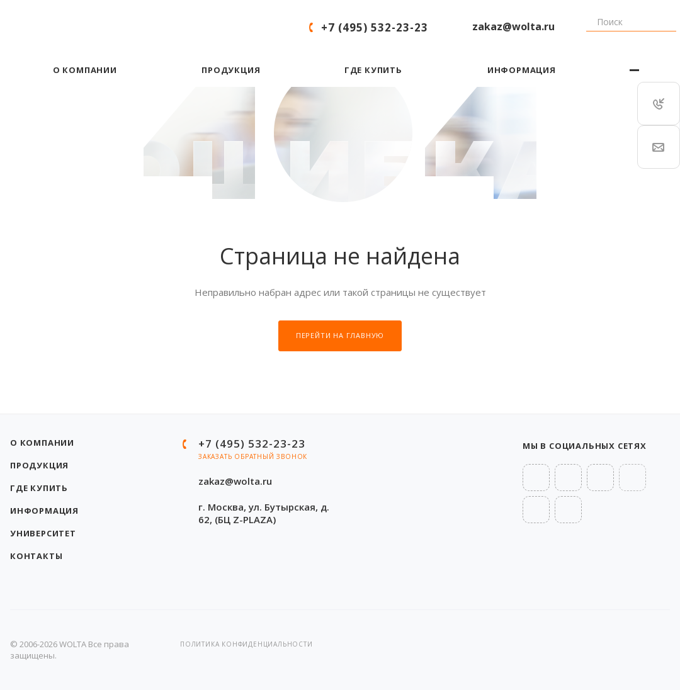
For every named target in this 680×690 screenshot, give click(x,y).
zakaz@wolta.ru (513, 26)
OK (536, 509)
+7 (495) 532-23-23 (374, 27)
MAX (568, 509)
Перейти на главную (340, 335)
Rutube (632, 477)
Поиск (581, 27)
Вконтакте (536, 477)
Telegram (568, 477)
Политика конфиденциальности (246, 644)
